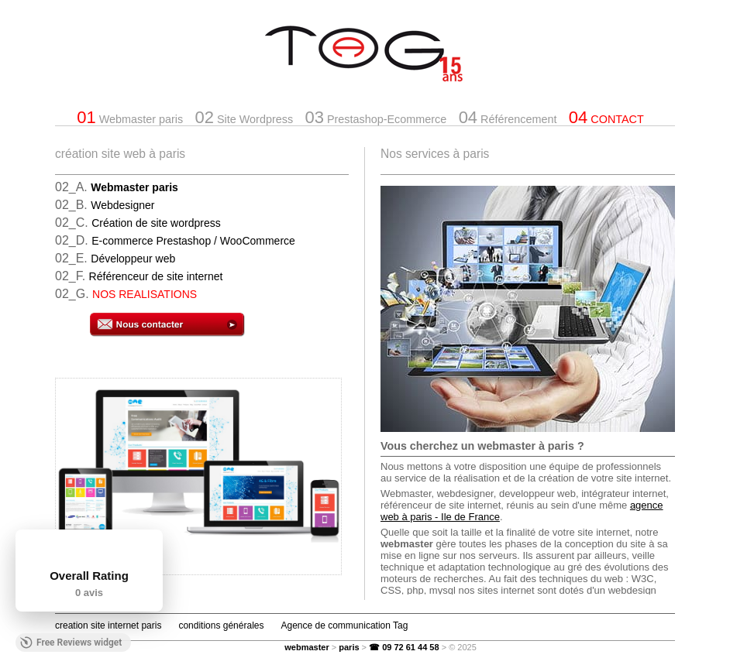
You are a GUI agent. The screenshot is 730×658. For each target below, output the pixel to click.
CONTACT (606, 117)
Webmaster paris (130, 117)
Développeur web (133, 258)
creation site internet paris (108, 625)
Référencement (508, 117)
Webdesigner (122, 205)
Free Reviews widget (71, 642)
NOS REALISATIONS (144, 294)
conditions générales (220, 625)
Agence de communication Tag (344, 625)
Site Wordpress (244, 117)
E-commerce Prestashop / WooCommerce (193, 241)
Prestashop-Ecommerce (375, 117)
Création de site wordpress (156, 223)
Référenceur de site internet (156, 276)
